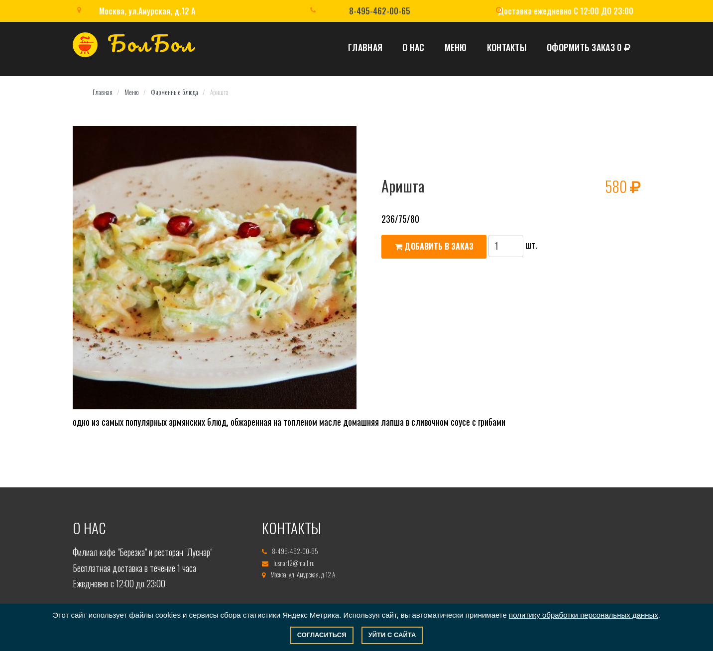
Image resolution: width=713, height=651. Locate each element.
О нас (413, 47)
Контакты (507, 47)
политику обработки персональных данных (583, 615)
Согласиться (322, 635)
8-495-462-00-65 (379, 11)
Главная (365, 47)
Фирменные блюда (174, 92)
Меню (456, 47)
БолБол (133, 46)
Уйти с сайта (392, 635)
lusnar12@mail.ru (294, 563)
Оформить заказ (588, 47)
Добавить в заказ (434, 246)
